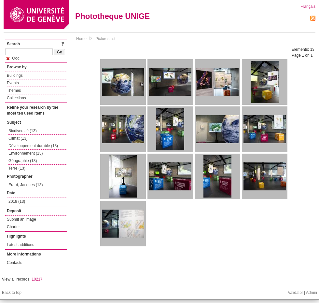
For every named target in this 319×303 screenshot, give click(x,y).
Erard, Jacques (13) (25, 185)
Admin (311, 292)
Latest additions (20, 244)
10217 (37, 279)
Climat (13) (18, 138)
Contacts (14, 262)
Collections (16, 98)
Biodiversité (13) (22, 131)
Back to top (11, 292)
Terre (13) (16, 168)
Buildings (15, 75)
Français (307, 6)
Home (81, 38)
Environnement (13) (25, 153)
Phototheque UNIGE (112, 16)
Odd (13, 58)
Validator (295, 292)
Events (13, 83)
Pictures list (105, 38)
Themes (14, 90)
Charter (13, 227)
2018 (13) (16, 201)
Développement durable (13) (33, 146)
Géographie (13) (22, 160)
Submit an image (21, 219)
